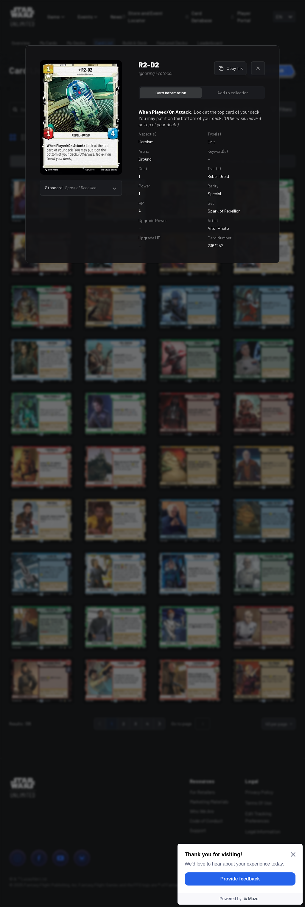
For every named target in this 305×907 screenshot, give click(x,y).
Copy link (230, 68)
